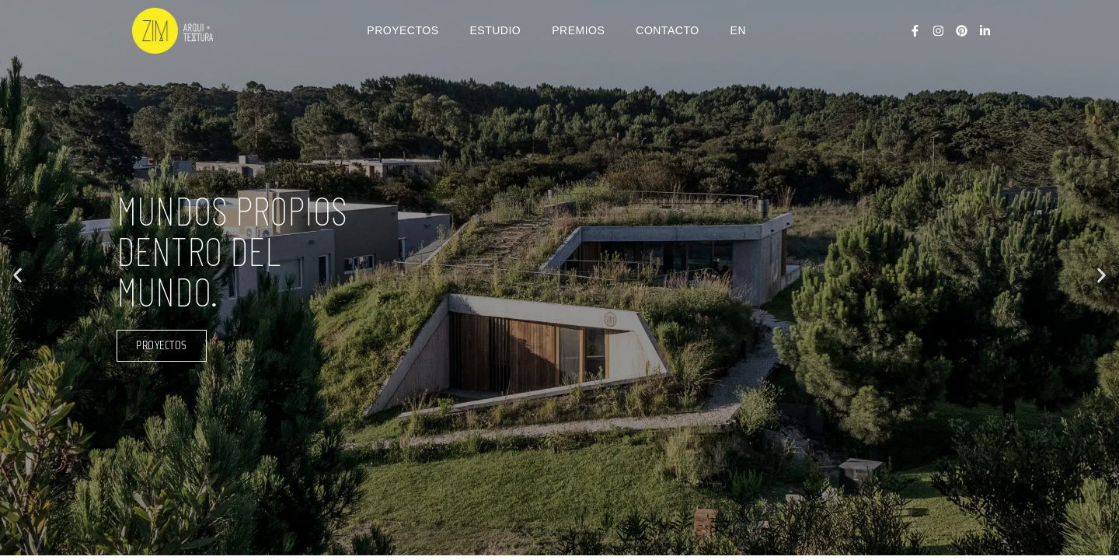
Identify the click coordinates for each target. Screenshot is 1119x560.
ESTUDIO (495, 30)
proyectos (161, 345)
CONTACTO (667, 30)
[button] (17, 275)
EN (738, 30)
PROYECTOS (402, 30)
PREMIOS (578, 30)
